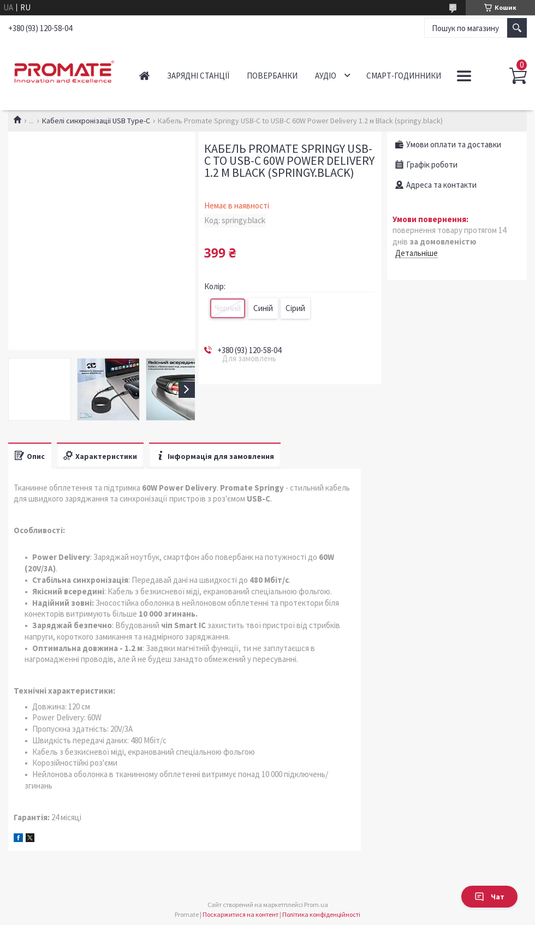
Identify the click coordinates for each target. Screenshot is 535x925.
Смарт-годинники (403, 75)
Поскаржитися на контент (240, 914)
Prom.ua (316, 904)
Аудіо (325, 75)
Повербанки (272, 75)
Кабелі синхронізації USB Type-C (96, 121)
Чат (489, 897)
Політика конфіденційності (321, 914)
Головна (144, 75)
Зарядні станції (198, 75)
